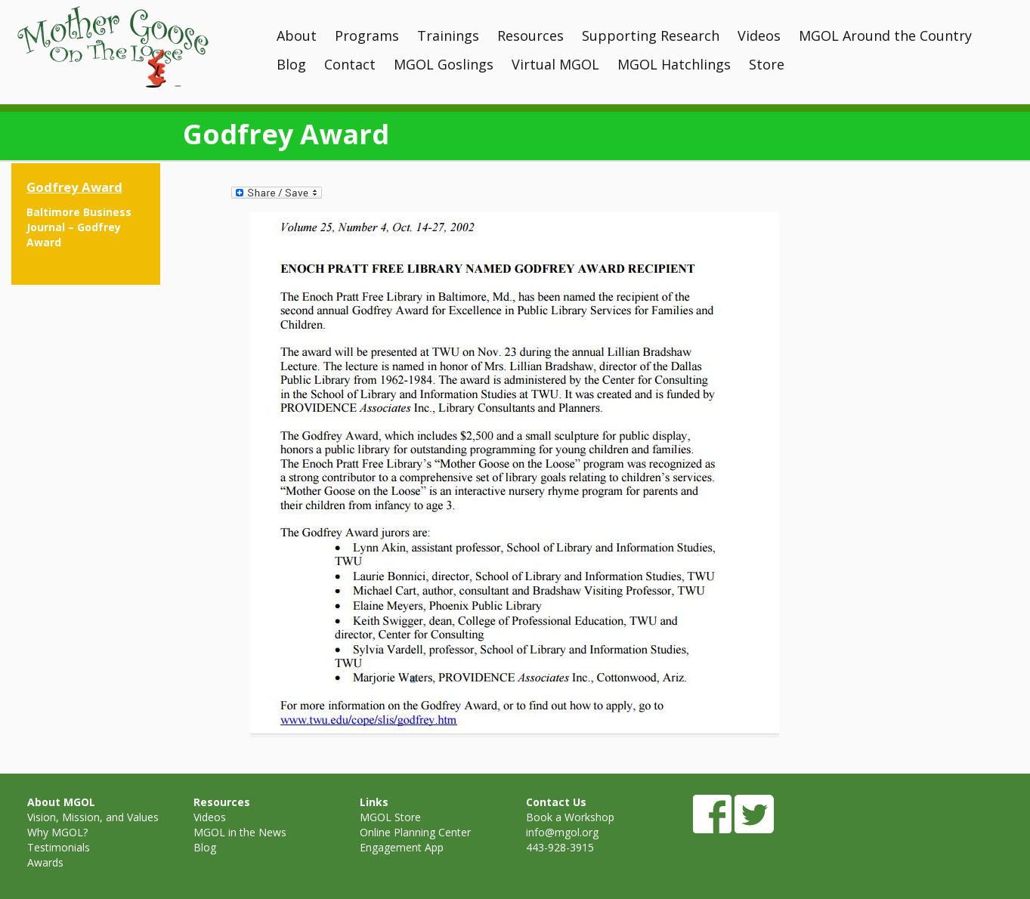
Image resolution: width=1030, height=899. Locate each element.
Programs (367, 35)
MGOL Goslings (443, 64)
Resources (530, 35)
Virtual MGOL (555, 64)
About (297, 35)
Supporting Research (650, 35)
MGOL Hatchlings (674, 64)
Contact (350, 64)
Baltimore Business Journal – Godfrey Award (78, 227)
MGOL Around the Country (885, 35)
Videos (759, 35)
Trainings (448, 35)
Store (766, 64)
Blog (291, 64)
